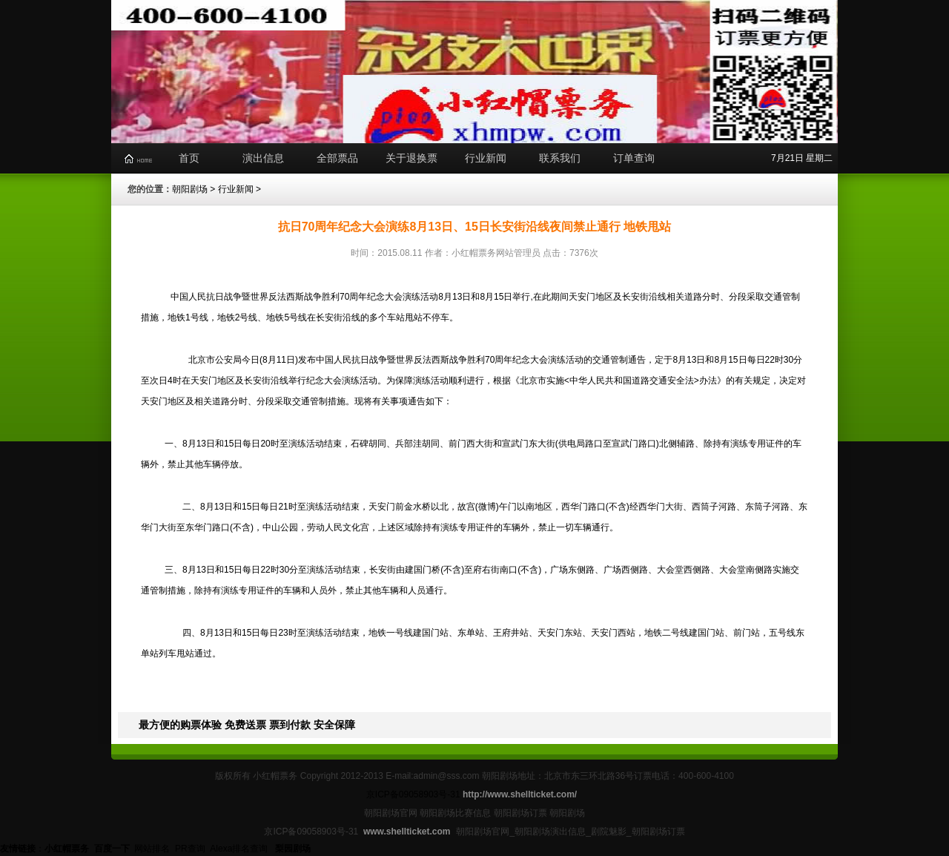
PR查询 (190, 848)
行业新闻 (485, 158)
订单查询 (634, 158)
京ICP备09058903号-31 (413, 794)
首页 (189, 158)
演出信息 (263, 158)
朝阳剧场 (190, 189)
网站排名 (152, 848)
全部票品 (337, 158)
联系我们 (560, 158)
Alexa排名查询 (240, 848)
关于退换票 (411, 158)
